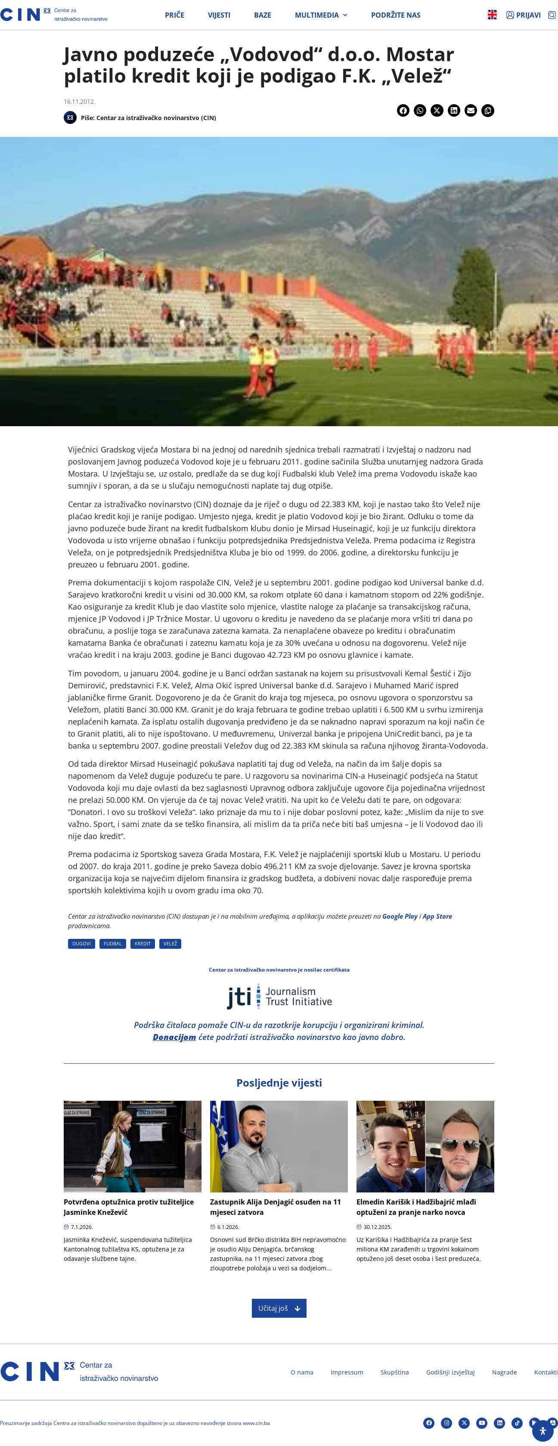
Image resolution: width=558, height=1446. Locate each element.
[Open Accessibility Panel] (543, 1431)
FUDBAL (113, 943)
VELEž (170, 943)
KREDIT (143, 943)
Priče (174, 15)
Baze (262, 15)
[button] (403, 110)
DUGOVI (81, 943)
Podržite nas (396, 15)
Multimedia (321, 15)
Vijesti (219, 15)
